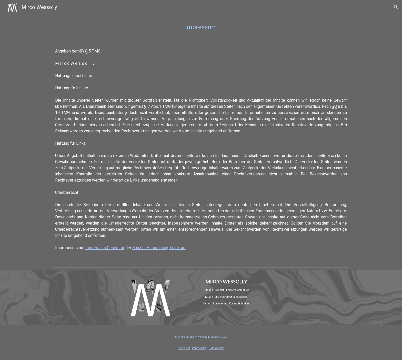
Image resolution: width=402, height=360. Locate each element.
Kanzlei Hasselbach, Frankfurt (159, 247)
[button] (396, 7)
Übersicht (184, 348)
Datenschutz (216, 348)
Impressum (199, 348)
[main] (201, 27)
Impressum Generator (104, 247)
